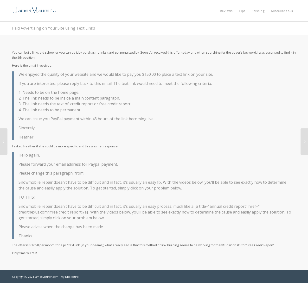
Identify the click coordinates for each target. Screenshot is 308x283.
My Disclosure (70, 276)
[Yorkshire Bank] (304, 141)
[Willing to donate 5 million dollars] (3, 141)
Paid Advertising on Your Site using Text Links (53, 28)
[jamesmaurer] (35, 10)
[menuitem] (226, 10)
